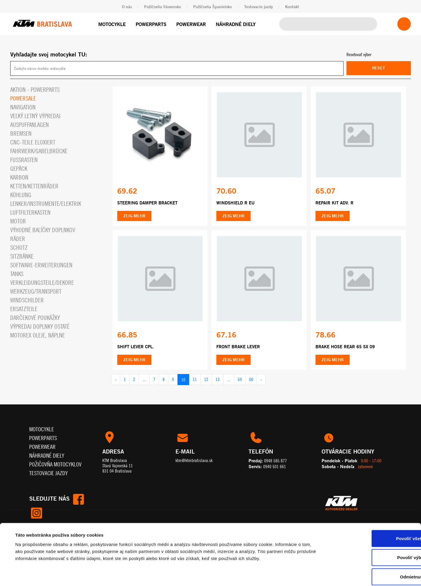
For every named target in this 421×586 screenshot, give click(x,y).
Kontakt (292, 6)
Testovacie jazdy (258, 6)
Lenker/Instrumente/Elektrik (45, 203)
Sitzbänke (22, 256)
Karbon (19, 177)
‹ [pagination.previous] (115, 379)
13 (217, 379)
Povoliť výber (372, 528)
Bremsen (21, 133)
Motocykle (112, 24)
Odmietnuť (372, 547)
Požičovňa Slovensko (162, 6)
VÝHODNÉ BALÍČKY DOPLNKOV (42, 230)
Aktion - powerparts (35, 89)
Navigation (23, 107)
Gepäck (18, 168)
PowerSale (23, 98)
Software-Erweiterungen (41, 265)
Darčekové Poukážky (35, 317)
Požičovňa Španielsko (212, 6)
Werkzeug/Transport (35, 291)
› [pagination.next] (261, 379)
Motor (18, 221)
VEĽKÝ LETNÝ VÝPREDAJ (35, 116)
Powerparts (151, 24)
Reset (378, 68)
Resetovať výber (358, 54)
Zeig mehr (134, 215)
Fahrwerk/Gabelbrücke (39, 151)
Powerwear (191, 24)
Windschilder (27, 300)
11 (195, 379)
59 (240, 379)
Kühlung (20, 195)
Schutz (18, 247)
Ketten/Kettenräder (34, 186)
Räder (17, 238)
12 (206, 379)
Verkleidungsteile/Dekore (42, 282)
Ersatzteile (23, 309)
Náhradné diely (236, 24)
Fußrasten (24, 159)
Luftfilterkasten (30, 212)
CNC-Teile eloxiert (32, 142)
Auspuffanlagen (29, 124)
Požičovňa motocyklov (55, 464)
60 (251, 379)
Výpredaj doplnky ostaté (40, 326)
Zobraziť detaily (244, 574)
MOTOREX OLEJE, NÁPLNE (37, 335)
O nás (127, 6)
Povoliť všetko (372, 509)
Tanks (16, 274)
